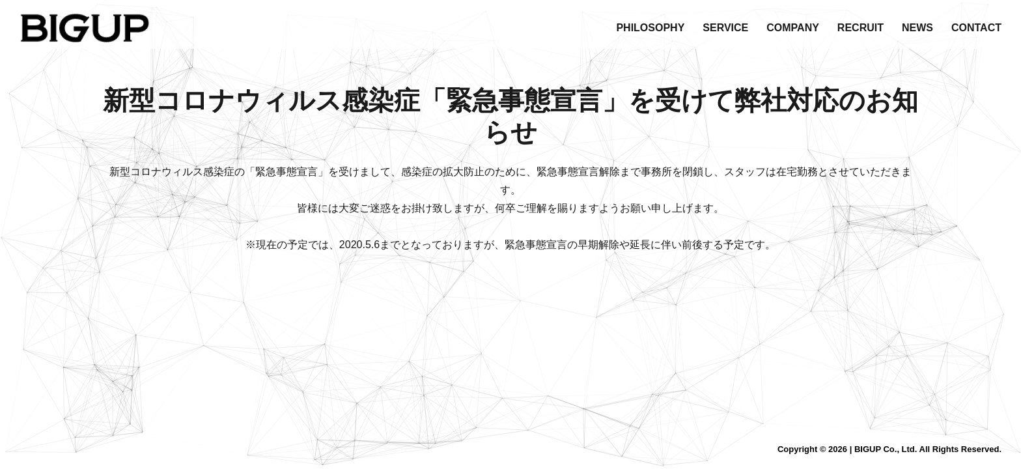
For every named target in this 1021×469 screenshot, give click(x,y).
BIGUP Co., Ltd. (885, 449)
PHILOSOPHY (650, 27)
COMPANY (792, 27)
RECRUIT (860, 27)
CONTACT (976, 27)
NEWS (917, 27)
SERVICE (725, 27)
